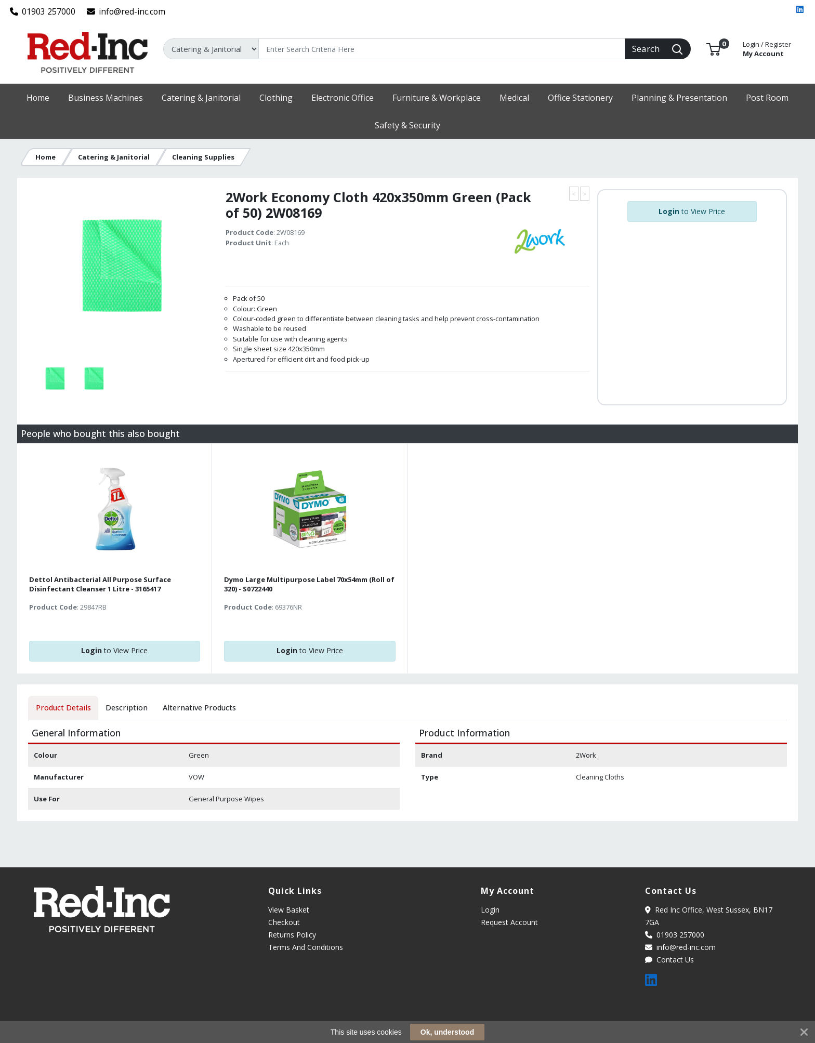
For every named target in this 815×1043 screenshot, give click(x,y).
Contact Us (669, 960)
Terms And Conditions (305, 947)
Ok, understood (447, 1032)
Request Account (509, 922)
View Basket (288, 910)
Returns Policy (292, 935)
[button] (713, 48)
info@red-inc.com (126, 11)
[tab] (63, 708)
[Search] (441, 48)
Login (490, 910)
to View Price (692, 211)
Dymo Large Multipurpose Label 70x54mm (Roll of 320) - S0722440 (309, 584)
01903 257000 (43, 11)
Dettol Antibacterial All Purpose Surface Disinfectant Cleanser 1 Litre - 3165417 (100, 584)
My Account (767, 48)
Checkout (284, 922)
